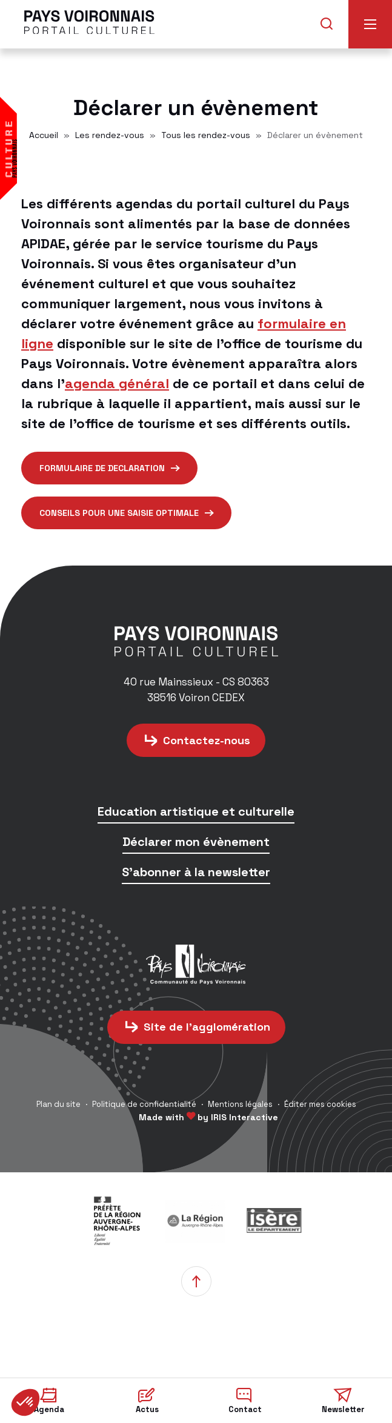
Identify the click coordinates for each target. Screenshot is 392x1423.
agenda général (117, 383)
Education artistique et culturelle (196, 812)
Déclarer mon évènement (196, 843)
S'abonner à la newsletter (196, 873)
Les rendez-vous (109, 135)
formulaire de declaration (102, 468)
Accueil (43, 135)
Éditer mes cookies (320, 1104)
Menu (370, 24)
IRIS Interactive (244, 1117)
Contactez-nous (206, 740)
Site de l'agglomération (207, 1027)
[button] (25, 1402)
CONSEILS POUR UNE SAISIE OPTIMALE (119, 512)
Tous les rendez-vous (205, 135)
